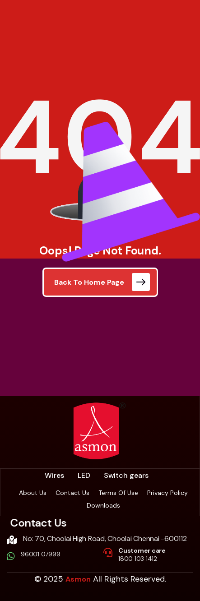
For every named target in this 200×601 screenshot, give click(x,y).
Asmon (78, 579)
